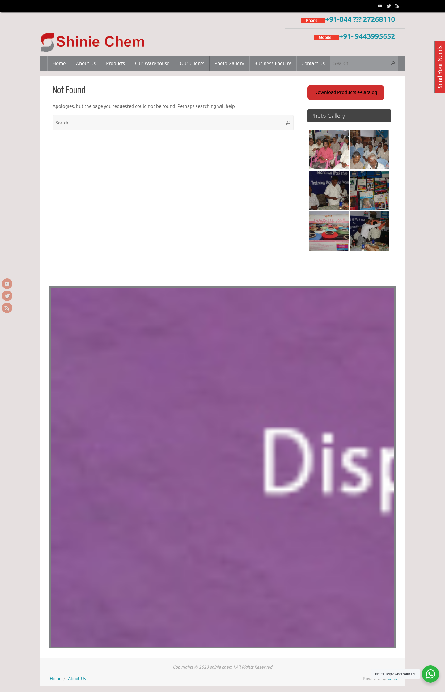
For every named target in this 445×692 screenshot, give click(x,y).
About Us (77, 678)
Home (55, 678)
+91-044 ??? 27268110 (360, 19)
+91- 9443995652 (367, 36)
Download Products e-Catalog (345, 93)
